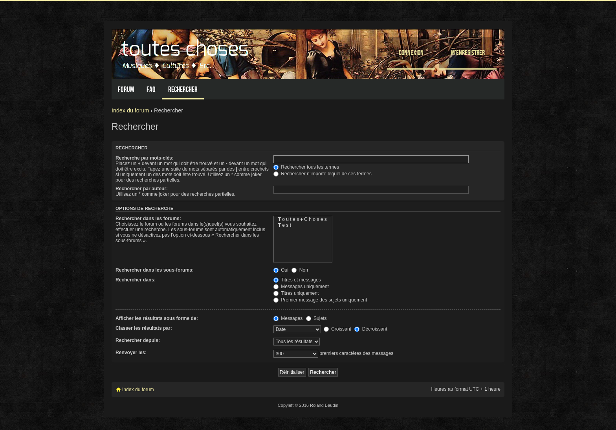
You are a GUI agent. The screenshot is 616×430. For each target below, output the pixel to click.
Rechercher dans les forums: (148, 218)
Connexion (411, 52)
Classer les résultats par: (144, 328)
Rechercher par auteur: (142, 188)
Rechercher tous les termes (306, 167)
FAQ (151, 89)
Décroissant (370, 329)
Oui (280, 270)
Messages (287, 318)
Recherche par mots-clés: (145, 158)
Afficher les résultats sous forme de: (157, 318)
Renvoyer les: (131, 352)
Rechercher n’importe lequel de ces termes (322, 173)
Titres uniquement (296, 293)
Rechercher (183, 89)
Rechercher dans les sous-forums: (155, 270)
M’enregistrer (468, 52)
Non (300, 270)
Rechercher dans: (136, 280)
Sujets (316, 318)
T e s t (303, 225)
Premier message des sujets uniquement (320, 300)
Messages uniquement (301, 286)
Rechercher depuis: (138, 340)
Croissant (337, 329)
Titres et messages (297, 280)
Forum (126, 89)
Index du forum (130, 110)
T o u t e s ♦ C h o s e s (303, 219)
